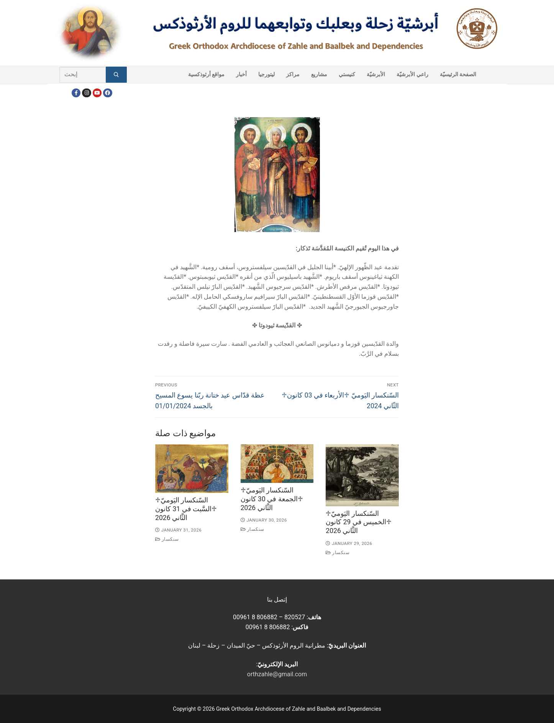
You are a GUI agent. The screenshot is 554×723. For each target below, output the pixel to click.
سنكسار (167, 539)
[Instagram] (86, 92)
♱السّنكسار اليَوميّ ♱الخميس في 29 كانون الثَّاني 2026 (359, 522)
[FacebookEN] (107, 92)
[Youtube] (97, 92)
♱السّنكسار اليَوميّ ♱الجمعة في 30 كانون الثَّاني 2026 (272, 499)
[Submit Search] (116, 75)
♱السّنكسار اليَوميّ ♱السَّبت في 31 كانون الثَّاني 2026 (186, 509)
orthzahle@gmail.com (277, 674)
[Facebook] (76, 92)
